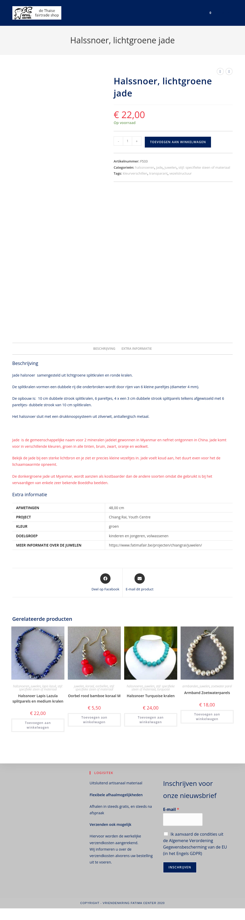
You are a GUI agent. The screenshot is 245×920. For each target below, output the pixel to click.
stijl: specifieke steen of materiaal (204, 167)
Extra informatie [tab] (136, 348)
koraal (90, 686)
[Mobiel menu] (223, 13)
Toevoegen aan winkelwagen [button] (38, 725)
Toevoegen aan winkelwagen (178, 142)
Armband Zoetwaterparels (207, 692)
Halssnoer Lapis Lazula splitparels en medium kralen (37, 698)
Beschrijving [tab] (104, 348)
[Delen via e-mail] (140, 582)
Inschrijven (179, 867)
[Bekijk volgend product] (229, 71)
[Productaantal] (127, 141)
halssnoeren (144, 167)
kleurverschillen (135, 173)
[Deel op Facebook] (105, 582)
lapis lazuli (49, 686)
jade (159, 167)
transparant (158, 173)
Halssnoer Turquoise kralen (151, 695)
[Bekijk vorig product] (220, 71)
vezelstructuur (180, 173)
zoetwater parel (221, 686)
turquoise (163, 689)
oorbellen (101, 686)
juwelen (170, 167)
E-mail (171, 809)
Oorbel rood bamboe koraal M (94, 695)
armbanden (190, 686)
